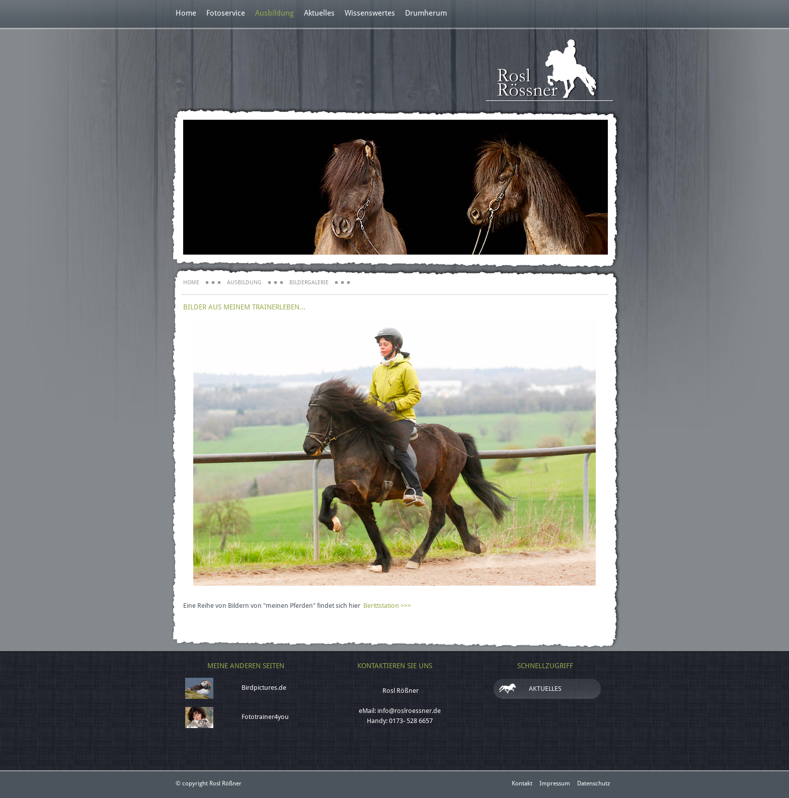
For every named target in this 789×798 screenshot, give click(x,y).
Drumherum (426, 13)
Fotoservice (225, 13)
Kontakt (522, 783)
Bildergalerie (309, 282)
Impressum (554, 783)
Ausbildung (274, 13)
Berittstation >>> (387, 605)
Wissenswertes (370, 13)
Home (186, 13)
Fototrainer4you (265, 717)
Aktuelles (319, 13)
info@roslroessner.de (409, 710)
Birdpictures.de (264, 687)
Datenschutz (593, 783)
